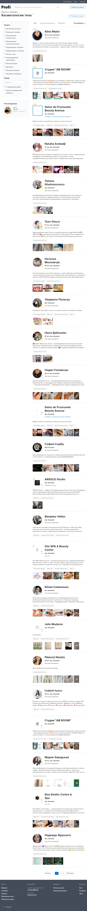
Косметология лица (61, 125)
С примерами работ (13, 87)
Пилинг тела (10, 54)
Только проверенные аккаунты (14, 91)
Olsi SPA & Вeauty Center (56, 548)
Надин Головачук (56, 370)
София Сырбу (54, 444)
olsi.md (47, 556)
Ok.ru (81, 893)
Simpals (8, 906)
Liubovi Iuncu (53, 690)
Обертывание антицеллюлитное (13, 42)
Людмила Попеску (57, 299)
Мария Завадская (57, 757)
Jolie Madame (54, 624)
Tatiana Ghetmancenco (55, 182)
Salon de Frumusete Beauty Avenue (58, 108)
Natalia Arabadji (55, 144)
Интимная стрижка (13, 32)
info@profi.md (31, 894)
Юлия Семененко (57, 587)
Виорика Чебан (55, 516)
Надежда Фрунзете (58, 835)
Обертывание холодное (15, 51)
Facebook (82, 890)
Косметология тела (40, 51)
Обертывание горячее (14, 47)
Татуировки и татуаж (55, 88)
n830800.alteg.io (50, 485)
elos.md (47, 804)
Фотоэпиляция (11, 63)
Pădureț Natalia (55, 657)
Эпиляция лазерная (13, 74)
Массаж (49, 125)
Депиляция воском (13, 29)
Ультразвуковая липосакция (12, 59)
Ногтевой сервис (39, 125)
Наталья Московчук (52, 260)
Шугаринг (9, 67)
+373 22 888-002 (32, 889)
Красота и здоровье (10, 12)
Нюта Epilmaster (55, 333)
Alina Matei (52, 31)
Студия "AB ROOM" (58, 69)
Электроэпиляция (12, 70)
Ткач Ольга (52, 221)
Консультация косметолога (11, 37)
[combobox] (36, 7)
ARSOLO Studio (55, 479)
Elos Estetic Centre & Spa (58, 796)
